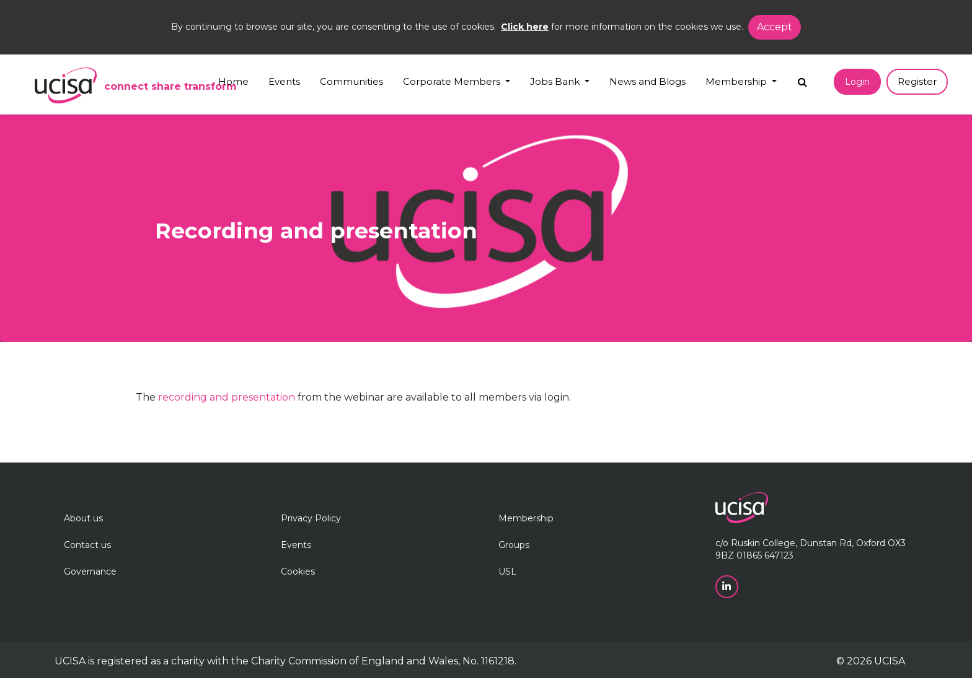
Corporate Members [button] (453, 81)
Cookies (298, 571)
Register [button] (917, 81)
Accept (774, 27)
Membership (526, 518)
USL (507, 571)
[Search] (802, 79)
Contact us (87, 544)
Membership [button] (737, 81)
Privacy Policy (311, 518)
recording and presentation (226, 397)
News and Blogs (647, 81)
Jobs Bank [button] (556, 81)
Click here (525, 26)
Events (284, 81)
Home (233, 81)
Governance (90, 571)
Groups (513, 544)
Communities (351, 81)
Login (857, 81)
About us (83, 518)
